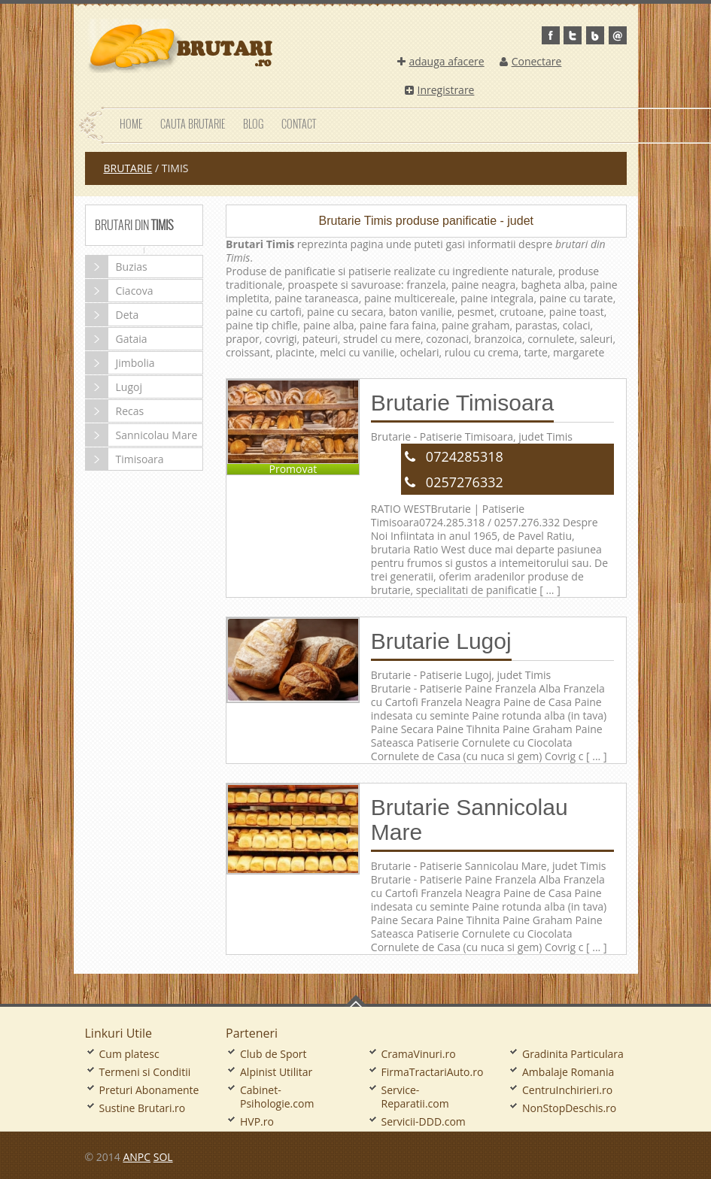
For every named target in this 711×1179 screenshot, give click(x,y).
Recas (115, 411)
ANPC (136, 1157)
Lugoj (114, 387)
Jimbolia (120, 363)
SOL (163, 1157)
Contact (298, 124)
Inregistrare (440, 90)
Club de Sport (273, 1054)
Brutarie (128, 168)
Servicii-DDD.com (423, 1121)
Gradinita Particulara (573, 1054)
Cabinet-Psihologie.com (277, 1097)
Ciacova (119, 291)
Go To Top (356, 1001)
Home (131, 124)
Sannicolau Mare (142, 435)
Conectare (531, 61)
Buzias (116, 266)
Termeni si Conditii (145, 1072)
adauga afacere (441, 61)
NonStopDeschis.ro (569, 1108)
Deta (112, 315)
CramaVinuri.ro (418, 1054)
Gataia (116, 339)
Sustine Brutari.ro (142, 1108)
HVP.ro (257, 1121)
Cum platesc (129, 1054)
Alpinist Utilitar (276, 1072)
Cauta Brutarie (192, 124)
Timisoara (125, 459)
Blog (253, 124)
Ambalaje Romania (568, 1072)
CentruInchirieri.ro (567, 1090)
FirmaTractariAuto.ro (432, 1072)
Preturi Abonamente (149, 1090)
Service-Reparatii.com (415, 1097)
